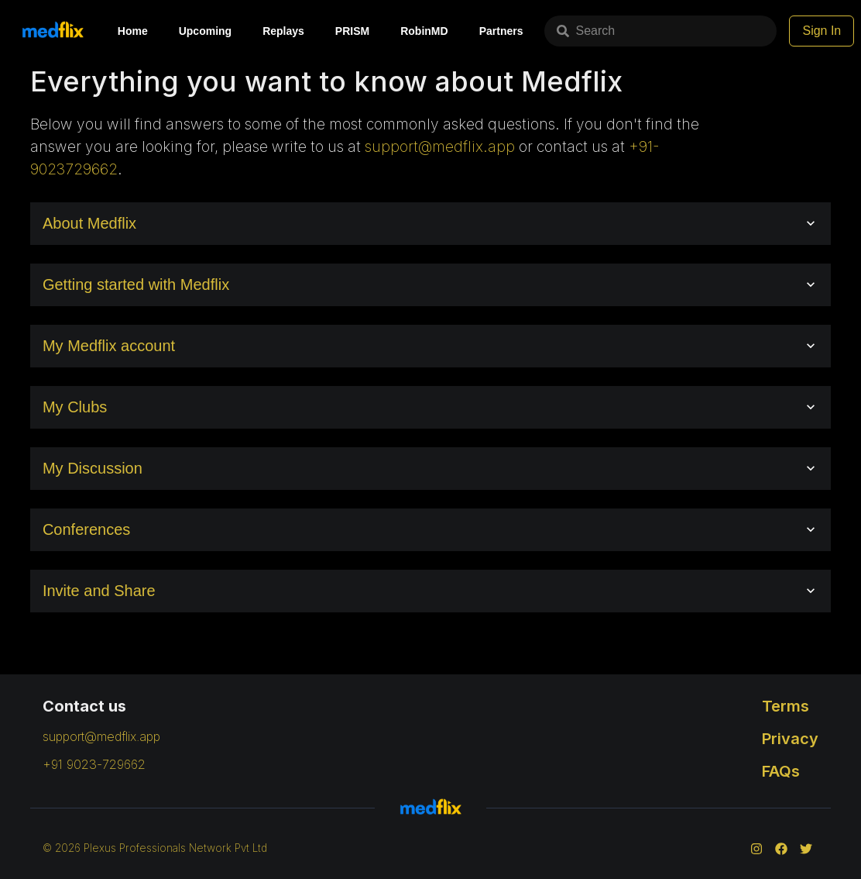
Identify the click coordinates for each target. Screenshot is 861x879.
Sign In (821, 30)
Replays (283, 31)
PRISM (352, 31)
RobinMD (424, 31)
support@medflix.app (440, 146)
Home (133, 31)
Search (586, 30)
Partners (501, 31)
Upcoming (205, 31)
